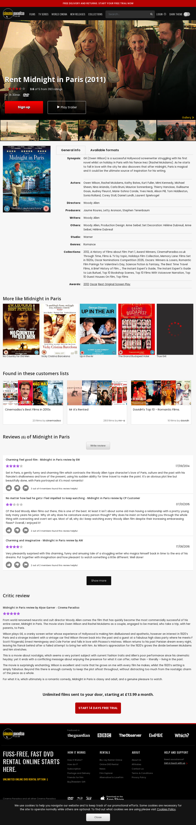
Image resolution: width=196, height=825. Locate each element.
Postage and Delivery (78, 773)
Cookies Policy (166, 809)
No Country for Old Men (16, 356)
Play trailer (67, 107)
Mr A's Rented (78, 409)
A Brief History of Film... (105, 268)
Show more (98, 581)
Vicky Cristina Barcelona (55, 356)
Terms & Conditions (142, 773)
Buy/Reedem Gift (76, 781)
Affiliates (136, 764)
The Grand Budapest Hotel (133, 356)
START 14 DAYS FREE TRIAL (98, 708)
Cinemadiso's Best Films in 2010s (28, 409)
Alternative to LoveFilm (111, 777)
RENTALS (105, 752)
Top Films (122, 277)
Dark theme (175, 14)
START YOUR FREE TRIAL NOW (98, 3)
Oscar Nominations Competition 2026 (119, 260)
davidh (184, 420)
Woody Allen (91, 218)
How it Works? (74, 759)
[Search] (126, 14)
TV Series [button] (43, 14)
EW (78, 459)
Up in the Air (86, 356)
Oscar (93, 284)
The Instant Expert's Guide (139, 268)
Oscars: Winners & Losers (161, 260)
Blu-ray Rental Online (111, 759)
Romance (89, 244)
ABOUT (136, 752)
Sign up (24, 107)
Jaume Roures (92, 210)
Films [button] (32, 14)
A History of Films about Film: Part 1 (112, 252)
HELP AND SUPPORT (176, 752)
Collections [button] (95, 14)
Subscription (74, 768)
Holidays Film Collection (143, 256)
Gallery (188, 117)
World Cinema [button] (59, 14)
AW (81, 540)
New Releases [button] (77, 14)
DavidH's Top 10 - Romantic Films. (156, 409)
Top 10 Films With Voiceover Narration (159, 273)
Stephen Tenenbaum (136, 210)
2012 (86, 252)
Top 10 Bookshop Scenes (118, 273)
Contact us (138, 768)
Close (98, 817)
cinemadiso (53, 420)
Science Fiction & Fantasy (142, 264)
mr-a (121, 420)
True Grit (161, 356)
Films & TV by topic (114, 256)
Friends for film (75, 777)
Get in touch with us (174, 763)
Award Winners (146, 252)
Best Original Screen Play (114, 284)
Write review (98, 445)
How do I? (72, 764)
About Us (136, 759)
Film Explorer (106, 773)
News (102, 768)
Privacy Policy (139, 777)
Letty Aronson (112, 210)
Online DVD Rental (109, 764)
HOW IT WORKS (77, 752)
